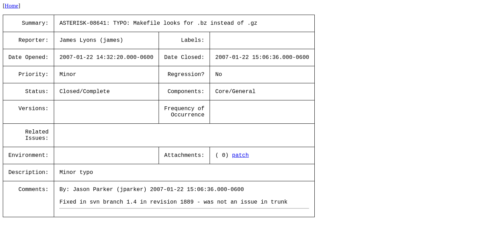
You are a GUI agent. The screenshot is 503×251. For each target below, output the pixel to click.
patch (240, 155)
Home (11, 6)
